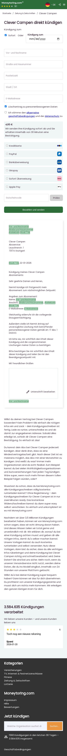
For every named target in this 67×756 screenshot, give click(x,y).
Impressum (10, 700)
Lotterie (8, 684)
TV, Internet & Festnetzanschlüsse (23, 673)
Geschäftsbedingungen (17, 749)
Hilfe (6, 703)
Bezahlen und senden (33, 209)
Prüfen (56, 198)
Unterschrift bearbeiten (40, 392)
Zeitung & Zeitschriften (25, 13)
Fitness (8, 677)
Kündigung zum (12, 29)
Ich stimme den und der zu (35, 114)
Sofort (11, 35)
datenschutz (52, 116)
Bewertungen (11, 707)
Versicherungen (13, 670)
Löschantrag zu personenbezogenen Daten (32, 106)
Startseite (6, 13)
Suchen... (54, 726)
